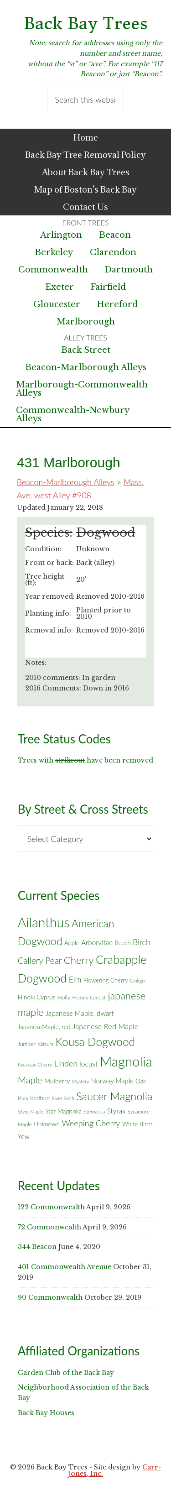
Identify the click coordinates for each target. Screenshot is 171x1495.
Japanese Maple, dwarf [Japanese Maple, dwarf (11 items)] (80, 1013)
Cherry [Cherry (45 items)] (79, 960)
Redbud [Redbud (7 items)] (40, 1098)
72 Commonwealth (49, 1227)
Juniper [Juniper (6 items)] (27, 1043)
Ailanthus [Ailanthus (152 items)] (44, 922)
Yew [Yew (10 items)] (24, 1136)
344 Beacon (37, 1247)
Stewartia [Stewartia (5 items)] (94, 1111)
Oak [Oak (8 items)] (140, 1081)
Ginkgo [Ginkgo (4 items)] (137, 980)
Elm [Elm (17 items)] (75, 979)
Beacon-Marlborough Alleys (85, 367)
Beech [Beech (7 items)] (123, 942)
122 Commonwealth (51, 1207)
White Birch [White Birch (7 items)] (137, 1124)
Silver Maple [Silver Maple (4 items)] (30, 1111)
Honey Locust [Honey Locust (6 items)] (89, 997)
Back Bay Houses (46, 1413)
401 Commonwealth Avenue (64, 1267)
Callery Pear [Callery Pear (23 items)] (40, 960)
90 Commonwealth (50, 1297)
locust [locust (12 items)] (88, 1064)
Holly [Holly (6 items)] (63, 997)
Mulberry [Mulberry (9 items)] (57, 1081)
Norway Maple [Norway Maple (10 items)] (112, 1081)
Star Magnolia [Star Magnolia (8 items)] (63, 1111)
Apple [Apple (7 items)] (71, 942)
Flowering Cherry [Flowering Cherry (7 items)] (105, 980)
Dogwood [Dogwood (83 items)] (42, 978)
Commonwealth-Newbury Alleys (72, 414)
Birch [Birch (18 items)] (141, 942)
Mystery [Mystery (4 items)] (80, 1081)
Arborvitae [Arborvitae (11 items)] (97, 942)
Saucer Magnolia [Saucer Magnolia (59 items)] (114, 1096)
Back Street (85, 350)
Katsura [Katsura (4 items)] (45, 1044)
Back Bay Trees (86, 23)
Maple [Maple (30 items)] (30, 1079)
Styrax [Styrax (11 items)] (116, 1111)
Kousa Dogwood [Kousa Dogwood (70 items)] (95, 1041)
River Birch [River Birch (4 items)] (63, 1098)
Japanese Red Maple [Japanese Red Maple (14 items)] (105, 1026)
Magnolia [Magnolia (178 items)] (126, 1061)
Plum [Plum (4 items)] (23, 1098)
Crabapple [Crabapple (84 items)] (121, 959)
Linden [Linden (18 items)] (66, 1063)
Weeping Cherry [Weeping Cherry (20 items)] (91, 1123)
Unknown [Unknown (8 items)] (47, 1124)
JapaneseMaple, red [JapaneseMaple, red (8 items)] (44, 1026)
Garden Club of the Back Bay (66, 1373)
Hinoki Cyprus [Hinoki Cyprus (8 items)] (37, 997)
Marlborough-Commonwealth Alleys (82, 389)
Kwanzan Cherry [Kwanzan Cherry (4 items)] (35, 1064)
